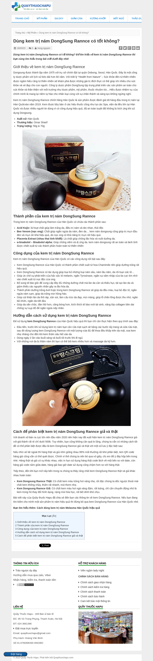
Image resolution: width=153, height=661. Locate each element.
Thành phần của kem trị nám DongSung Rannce (42, 525)
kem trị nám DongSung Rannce (39, 54)
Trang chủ (22, 18)
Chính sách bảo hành (93, 596)
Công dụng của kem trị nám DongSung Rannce (41, 528)
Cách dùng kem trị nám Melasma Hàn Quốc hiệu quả (68, 507)
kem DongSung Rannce (41, 321)
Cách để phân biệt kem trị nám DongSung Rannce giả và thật (49, 535)
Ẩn (54, 516)
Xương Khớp (98, 18)
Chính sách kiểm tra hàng (95, 587)
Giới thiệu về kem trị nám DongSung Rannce (40, 522)
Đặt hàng (16, 654)
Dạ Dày (59, 18)
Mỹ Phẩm (42, 18)
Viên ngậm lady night (92, 570)
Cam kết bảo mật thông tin (95, 601)
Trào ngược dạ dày (26, 570)
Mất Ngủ (118, 18)
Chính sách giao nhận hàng (96, 582)
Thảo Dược (139, 18)
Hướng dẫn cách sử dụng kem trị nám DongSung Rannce (47, 532)
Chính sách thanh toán (93, 591)
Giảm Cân (76, 18)
